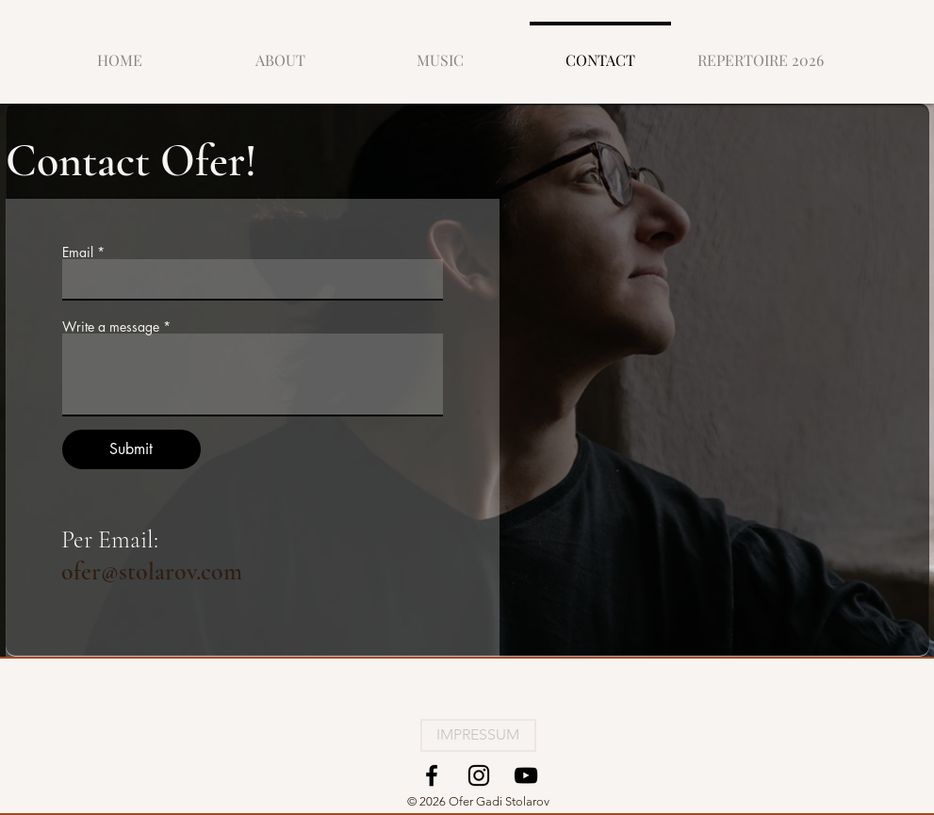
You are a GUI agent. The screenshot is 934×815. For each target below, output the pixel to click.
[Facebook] (432, 775)
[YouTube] (526, 775)
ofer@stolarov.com (151, 571)
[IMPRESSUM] (478, 735)
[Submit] (131, 449)
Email (77, 252)
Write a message (110, 327)
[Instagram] (479, 775)
